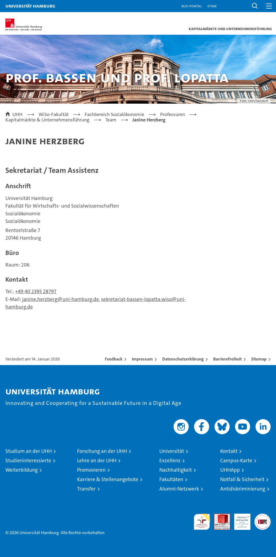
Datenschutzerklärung (183, 359)
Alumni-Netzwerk (179, 488)
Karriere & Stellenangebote (107, 479)
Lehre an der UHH (96, 460)
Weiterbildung (21, 470)
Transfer (86, 488)
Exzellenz (170, 460)
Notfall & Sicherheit (242, 479)
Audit (219, 516)
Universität (171, 451)
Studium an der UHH (28, 451)
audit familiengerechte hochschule (202, 522)
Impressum (142, 359)
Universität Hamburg (30, 5)
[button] (255, 6)
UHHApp (230, 470)
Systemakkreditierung (262, 516)
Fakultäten (171, 479)
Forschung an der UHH (102, 451)
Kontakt (228, 451)
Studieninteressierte (28, 460)
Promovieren (91, 470)
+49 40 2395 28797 (35, 291)
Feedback (113, 359)
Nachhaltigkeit (175, 470)
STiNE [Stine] (212, 6)
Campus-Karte (236, 460)
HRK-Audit (239, 519)
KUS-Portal (191, 6)
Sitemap (259, 359)
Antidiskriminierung (242, 488)
